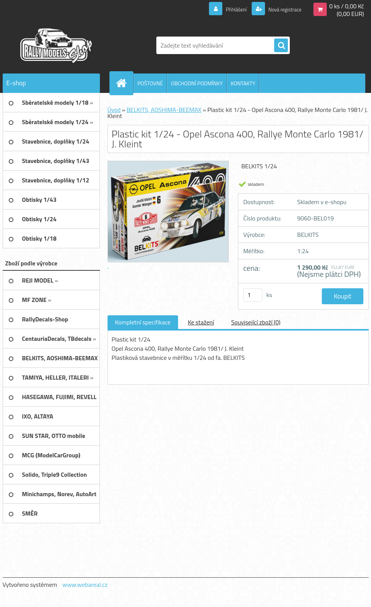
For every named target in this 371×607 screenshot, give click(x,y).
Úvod (114, 109)
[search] (281, 45)
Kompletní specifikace (143, 322)
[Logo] (55, 45)
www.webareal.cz (85, 584)
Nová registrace (281, 9)
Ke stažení (201, 322)
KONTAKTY (243, 83)
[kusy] (252, 295)
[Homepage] (124, 83)
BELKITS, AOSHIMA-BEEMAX (164, 109)
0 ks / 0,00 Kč (346, 6)
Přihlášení (227, 9)
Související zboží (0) (255, 322)
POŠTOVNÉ (150, 83)
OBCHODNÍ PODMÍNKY (197, 83)
